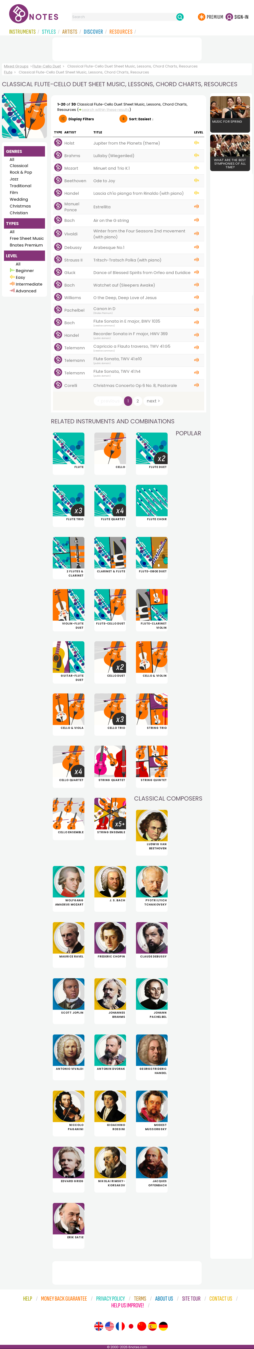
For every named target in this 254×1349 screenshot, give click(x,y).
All (12, 159)
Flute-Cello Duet (46, 66)
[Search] (180, 17)
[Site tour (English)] (99, 1326)
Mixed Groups (16, 66)
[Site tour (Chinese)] (142, 1326)
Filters (81, 119)
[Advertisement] (127, 48)
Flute (8, 72)
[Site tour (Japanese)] (131, 1326)
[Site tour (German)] (163, 1326)
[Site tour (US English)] (109, 1326)
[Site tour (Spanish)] (152, 1326)
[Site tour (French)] (120, 1326)
